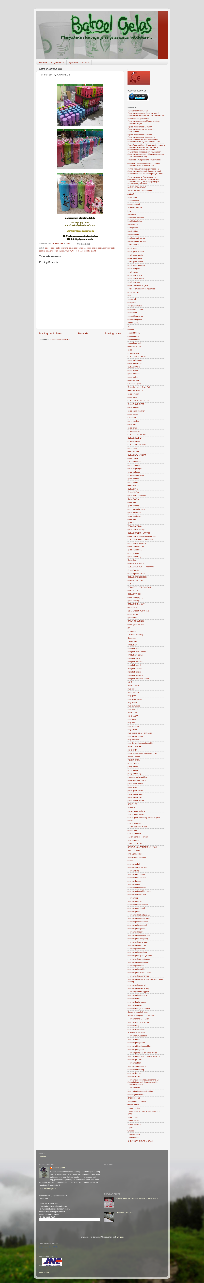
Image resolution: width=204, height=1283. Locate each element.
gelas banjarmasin (135, 363)
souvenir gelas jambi (136, 928)
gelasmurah (133, 618)
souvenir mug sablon (136, 1029)
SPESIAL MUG (134, 1098)
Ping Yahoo (44, 1272)
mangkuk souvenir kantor (138, 679)
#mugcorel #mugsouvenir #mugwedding (144, 160)
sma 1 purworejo (135, 854)
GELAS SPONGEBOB (137, 577)
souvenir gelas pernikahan (139, 959)
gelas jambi (132, 428)
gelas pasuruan (134, 513)
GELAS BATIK (134, 367)
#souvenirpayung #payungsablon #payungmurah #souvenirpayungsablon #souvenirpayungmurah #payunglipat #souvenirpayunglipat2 (144, 180)
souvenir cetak (134, 884)
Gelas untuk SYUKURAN (138, 611)
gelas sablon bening (136, 529)
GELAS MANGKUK (136, 475)
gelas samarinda (135, 550)
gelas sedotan (133, 553)
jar (129, 628)
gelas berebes (134, 374)
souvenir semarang (136, 1070)
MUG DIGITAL (134, 692)
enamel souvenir (135, 343)
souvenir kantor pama (137, 1002)
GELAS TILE (133, 591)
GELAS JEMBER (135, 438)
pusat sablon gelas (136, 797)
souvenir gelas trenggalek (138, 992)
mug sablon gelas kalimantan (140, 733)
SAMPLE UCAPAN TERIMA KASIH (143, 847)
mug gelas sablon (135, 699)
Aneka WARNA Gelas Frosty (140, 190)
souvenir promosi (135, 1059)
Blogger (120, 1237)
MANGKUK (132, 645)
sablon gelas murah (136, 814)
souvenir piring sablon (137, 1049)
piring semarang (134, 773)
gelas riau (132, 519)
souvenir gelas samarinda (138, 976)
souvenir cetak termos (137, 894)
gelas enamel (133, 407)
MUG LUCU (133, 716)
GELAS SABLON (135, 526)
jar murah (132, 631)
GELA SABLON (134, 346)
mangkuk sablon (134, 672)
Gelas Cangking (134, 384)
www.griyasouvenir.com (80, 230)
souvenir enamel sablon (138, 905)
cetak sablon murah (77, 248)
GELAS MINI (133, 489)
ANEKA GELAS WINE (137, 187)
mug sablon (132, 729)
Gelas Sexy (132, 560)
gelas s (131, 523)
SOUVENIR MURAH (74, 251)
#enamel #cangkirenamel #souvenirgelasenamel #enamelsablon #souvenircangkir (144, 121)
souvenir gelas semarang (138, 988)
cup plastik (132, 302)
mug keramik (133, 709)
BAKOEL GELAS (135, 207)
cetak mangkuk (134, 269)
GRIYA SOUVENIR (136, 621)
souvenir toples (134, 1076)
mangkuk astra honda (137, 652)
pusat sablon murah (136, 801)
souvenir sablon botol (137, 1066)
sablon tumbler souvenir (138, 837)
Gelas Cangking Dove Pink (139, 387)
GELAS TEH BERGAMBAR (139, 587)
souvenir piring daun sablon (139, 1046)
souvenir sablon (134, 1063)
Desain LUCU (133, 323)
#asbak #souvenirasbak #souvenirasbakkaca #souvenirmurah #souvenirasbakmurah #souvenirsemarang (146, 113)
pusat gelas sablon (136, 790)
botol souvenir (62, 248)
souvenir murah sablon (137, 1036)
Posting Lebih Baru (50, 333)
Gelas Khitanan (134, 462)
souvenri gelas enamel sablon (140, 1091)
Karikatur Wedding (135, 635)
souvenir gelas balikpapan (139, 915)
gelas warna (133, 614)
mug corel (132, 689)
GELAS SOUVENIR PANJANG (141, 567)
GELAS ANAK (134, 353)
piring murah (133, 767)
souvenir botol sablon (137, 878)
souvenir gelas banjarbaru (138, 918)
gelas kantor (133, 458)
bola (129, 211)
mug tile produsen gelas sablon (141, 743)
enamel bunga (134, 333)
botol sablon (133, 231)
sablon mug (132, 830)
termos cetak (133, 1117)
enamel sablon (134, 340)
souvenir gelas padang (137, 952)
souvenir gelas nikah (136, 949)
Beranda (43, 62)
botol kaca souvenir (136, 218)
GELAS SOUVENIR (136, 563)
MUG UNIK (132, 750)
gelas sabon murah (136, 546)
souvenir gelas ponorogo (138, 962)
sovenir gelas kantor (136, 1095)
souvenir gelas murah (137, 945)
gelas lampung (134, 465)
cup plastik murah (135, 306)
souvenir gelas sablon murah (140, 972)
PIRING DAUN (134, 760)
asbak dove (132, 197)
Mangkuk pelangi (135, 668)
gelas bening (133, 370)
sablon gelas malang (136, 811)
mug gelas (132, 696)
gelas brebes (133, 377)
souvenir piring (134, 1039)
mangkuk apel (133, 648)
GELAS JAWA (134, 431)
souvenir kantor (134, 999)
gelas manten (133, 479)
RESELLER (133, 804)
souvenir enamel (135, 901)
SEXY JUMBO (134, 850)
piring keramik (133, 763)
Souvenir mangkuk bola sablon (141, 1015)
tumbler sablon (134, 1138)
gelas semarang (134, 557)
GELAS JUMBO (134, 441)
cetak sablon (133, 272)
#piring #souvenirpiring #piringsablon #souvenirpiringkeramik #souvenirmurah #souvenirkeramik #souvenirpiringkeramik (145, 171)
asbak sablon (133, 201)
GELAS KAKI (133, 451)
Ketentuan (132, 638)
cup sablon (132, 313)
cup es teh (132, 299)
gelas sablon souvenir (137, 543)
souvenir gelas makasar (138, 942)
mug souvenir (133, 740)
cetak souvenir (134, 282)
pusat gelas (132, 787)
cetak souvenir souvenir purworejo (142, 289)
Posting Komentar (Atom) (60, 339)
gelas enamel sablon (136, 411)
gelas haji (132, 424)
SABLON (131, 807)
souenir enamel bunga (137, 857)
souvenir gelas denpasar (138, 922)
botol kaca (132, 214)
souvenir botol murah (136, 874)
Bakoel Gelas (59, 1168)
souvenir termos (134, 1073)
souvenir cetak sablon (55, 251)
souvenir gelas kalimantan (139, 935)
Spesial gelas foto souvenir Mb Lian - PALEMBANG (137, 1198)
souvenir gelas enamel (137, 925)
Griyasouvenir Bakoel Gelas (48, 1247)
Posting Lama (113, 333)
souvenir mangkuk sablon (138, 1019)
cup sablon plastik (135, 319)
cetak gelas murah (135, 258)
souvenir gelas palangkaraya (140, 955)
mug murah (132, 719)
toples (130, 1127)
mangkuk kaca (134, 658)
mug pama (132, 723)
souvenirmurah (134, 1088)
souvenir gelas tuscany (137, 995)
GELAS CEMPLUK (136, 390)
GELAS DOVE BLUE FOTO (139, 401)
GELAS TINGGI (134, 594)
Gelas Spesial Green (136, 574)
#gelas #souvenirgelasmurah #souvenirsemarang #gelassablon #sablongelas (142, 129)
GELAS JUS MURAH (137, 445)
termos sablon (134, 1121)
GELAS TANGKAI (135, 580)
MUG (130, 682)
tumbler (131, 1131)
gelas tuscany (133, 601)
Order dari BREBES (124, 1213)
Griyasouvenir (57, 62)
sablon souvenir (134, 833)
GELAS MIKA (133, 485)
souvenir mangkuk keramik (139, 1009)
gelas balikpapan (135, 360)
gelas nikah (132, 502)
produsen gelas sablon (137, 777)
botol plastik (50, 248)
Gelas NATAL (133, 499)
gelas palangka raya (136, 509)
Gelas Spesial (133, 570)
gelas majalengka (135, 468)
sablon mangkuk (134, 823)
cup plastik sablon (135, 309)
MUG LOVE (133, 712)
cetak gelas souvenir (136, 265)
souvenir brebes (134, 881)
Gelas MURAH (134, 492)
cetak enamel (133, 245)
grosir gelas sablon (136, 624)
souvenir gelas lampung (138, 938)
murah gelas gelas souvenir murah (142, 753)
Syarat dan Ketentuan (79, 62)
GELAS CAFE (134, 380)
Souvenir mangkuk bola (137, 1012)
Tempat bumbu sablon (137, 1101)
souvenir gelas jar (135, 932)
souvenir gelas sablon (137, 969)
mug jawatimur (134, 706)
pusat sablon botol (94, 248)
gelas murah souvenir (137, 496)
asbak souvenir (134, 204)
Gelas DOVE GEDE (136, 404)
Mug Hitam (132, 702)
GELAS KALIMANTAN (137, 455)
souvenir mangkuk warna (138, 1022)
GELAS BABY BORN (136, 357)
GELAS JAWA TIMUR (137, 435)
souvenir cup (133, 898)
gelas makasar (134, 472)
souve (130, 861)
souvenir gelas (134, 911)
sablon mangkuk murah (137, 827)
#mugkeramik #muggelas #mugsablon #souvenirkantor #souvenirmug (144, 164)
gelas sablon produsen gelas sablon (143, 536)
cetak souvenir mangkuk (138, 285)
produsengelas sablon (137, 780)
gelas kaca (132, 448)
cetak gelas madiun (136, 255)
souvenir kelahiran (135, 1005)
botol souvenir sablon (137, 241)
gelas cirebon (133, 394)
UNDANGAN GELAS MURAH (140, 1141)
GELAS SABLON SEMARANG (141, 540)
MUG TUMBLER (135, 746)
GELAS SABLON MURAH (139, 533)
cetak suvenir (133, 292)
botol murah (133, 224)
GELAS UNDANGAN (136, 604)
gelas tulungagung (135, 597)
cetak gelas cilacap (136, 252)
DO (129, 326)
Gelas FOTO (133, 418)
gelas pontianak (134, 516)
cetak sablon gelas (135, 275)
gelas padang (133, 506)
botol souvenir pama (136, 238)
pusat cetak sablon (136, 784)
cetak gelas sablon (135, 262)
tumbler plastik (90, 251)
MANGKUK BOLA (135, 655)
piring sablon (133, 770)
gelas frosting (133, 421)
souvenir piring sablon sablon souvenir (144, 1056)
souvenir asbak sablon (137, 867)
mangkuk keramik (135, 662)
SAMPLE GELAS (135, 844)
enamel (131, 329)
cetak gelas (132, 248)
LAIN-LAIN (132, 641)
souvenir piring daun (136, 1043)
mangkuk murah (134, 665)
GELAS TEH (133, 584)
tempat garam (133, 1105)
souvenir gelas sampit (137, 985)
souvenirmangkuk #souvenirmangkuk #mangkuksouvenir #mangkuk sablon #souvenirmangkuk (143, 1082)
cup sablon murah (135, 316)
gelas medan (133, 482)
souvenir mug (133, 1026)
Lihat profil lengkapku (48, 1189)
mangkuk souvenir (135, 675)
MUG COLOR (133, 685)
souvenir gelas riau (136, 966)
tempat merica (134, 1108)
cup (129, 296)
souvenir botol (133, 871)
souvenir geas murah (136, 908)
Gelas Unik (132, 607)
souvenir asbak (134, 864)
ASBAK (131, 194)
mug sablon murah (135, 736)
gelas (130, 350)
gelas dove (132, 397)
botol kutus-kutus (135, 221)
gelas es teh (133, 414)
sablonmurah (133, 840)
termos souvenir (134, 1124)
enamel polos (133, 336)
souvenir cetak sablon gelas (139, 891)
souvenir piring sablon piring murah (142, 1053)
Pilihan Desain (134, 757)
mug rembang (133, 726)
